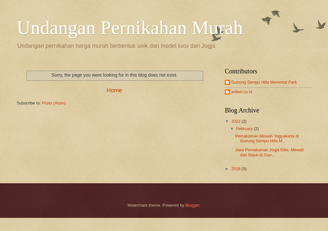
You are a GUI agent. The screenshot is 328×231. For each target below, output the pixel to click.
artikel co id (241, 91)
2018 (236, 168)
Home (114, 90)
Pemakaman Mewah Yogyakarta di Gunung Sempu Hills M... (267, 138)
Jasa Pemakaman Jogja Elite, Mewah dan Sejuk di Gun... (269, 152)
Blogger (192, 205)
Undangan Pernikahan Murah (130, 27)
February (245, 128)
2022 (236, 121)
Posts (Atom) (54, 103)
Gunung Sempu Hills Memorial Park (264, 82)
